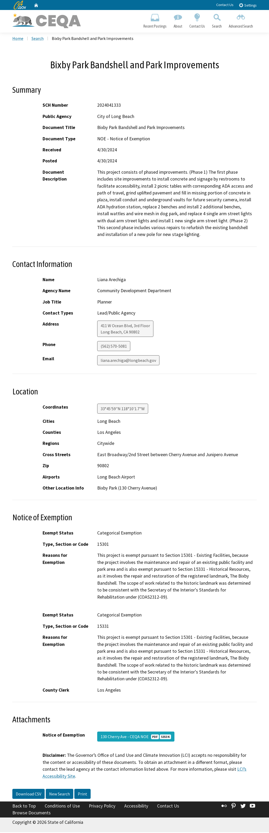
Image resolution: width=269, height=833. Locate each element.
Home (17, 39)
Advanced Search (241, 20)
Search (217, 20)
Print (82, 794)
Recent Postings (155, 20)
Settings (247, 5)
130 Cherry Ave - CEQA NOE (136, 737)
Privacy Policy (102, 807)
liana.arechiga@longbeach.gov (128, 361)
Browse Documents (31, 813)
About (177, 20)
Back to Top (24, 807)
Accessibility (136, 807)
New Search (59, 794)
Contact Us (225, 4)
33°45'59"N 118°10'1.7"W (123, 409)
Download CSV (28, 794)
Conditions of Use (62, 807)
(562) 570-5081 (114, 346)
